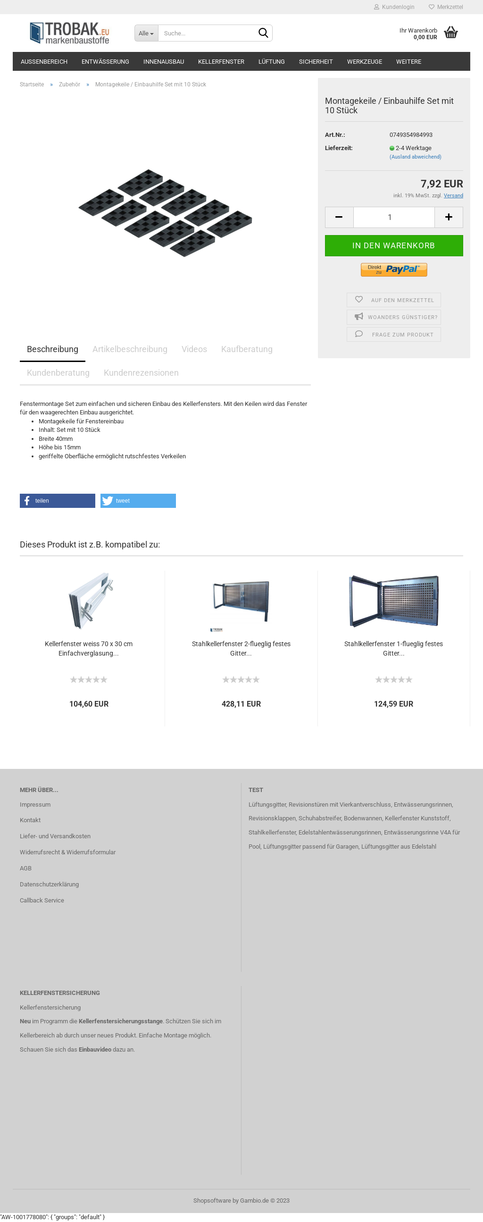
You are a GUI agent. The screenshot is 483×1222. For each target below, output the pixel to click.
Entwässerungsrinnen (423, 804)
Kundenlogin (394, 7)
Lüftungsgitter (267, 804)
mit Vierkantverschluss (359, 804)
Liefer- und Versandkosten (55, 836)
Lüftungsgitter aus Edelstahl (398, 846)
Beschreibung (52, 349)
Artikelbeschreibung (129, 349)
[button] (57, 501)
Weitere (408, 61)
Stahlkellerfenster (272, 832)
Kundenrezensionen (141, 373)
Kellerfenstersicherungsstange (121, 1021)
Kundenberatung (58, 373)
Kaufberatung (247, 349)
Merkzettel (446, 7)
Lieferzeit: (339, 148)
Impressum (35, 804)
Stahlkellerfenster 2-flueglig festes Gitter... (241, 648)
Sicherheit (316, 61)
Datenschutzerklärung (49, 884)
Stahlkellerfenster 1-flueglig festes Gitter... (393, 648)
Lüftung (271, 61)
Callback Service (42, 900)
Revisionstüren (308, 804)
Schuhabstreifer (320, 818)
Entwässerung (105, 61)
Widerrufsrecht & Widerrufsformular (68, 852)
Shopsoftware (212, 1200)
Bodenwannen (363, 818)
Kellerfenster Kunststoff (417, 818)
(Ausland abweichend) (415, 157)
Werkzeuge (364, 61)
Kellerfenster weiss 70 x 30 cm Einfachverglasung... (89, 648)
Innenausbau (163, 61)
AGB (26, 868)
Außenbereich (44, 61)
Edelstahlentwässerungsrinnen (340, 832)
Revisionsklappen (272, 818)
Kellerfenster (221, 61)
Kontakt (30, 820)
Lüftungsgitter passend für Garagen (310, 846)
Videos (194, 349)
